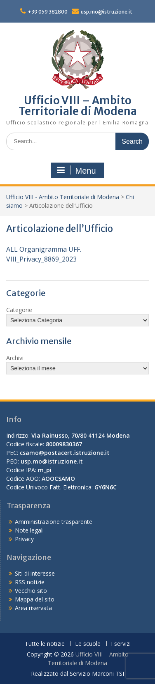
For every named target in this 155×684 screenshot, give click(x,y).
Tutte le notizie (45, 644)
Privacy (24, 539)
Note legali (29, 530)
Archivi (14, 358)
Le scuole (88, 644)
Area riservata (33, 608)
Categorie (19, 310)
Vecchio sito (31, 590)
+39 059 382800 (48, 12)
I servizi (121, 644)
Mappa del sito (34, 599)
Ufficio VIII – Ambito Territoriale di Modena (78, 106)
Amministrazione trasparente (53, 522)
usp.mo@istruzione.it (106, 12)
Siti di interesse (35, 573)
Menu (76, 170)
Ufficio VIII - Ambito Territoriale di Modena (62, 197)
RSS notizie (30, 582)
